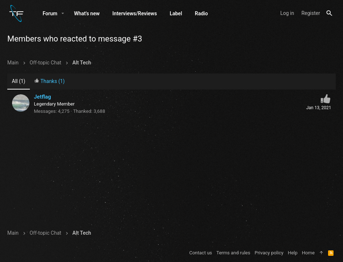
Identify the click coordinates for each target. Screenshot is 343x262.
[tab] (49, 82)
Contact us (200, 252)
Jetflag (42, 97)
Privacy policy (269, 252)
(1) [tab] (18, 81)
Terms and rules (233, 252)
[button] (62, 13)
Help (292, 252)
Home (308, 252)
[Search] (329, 13)
